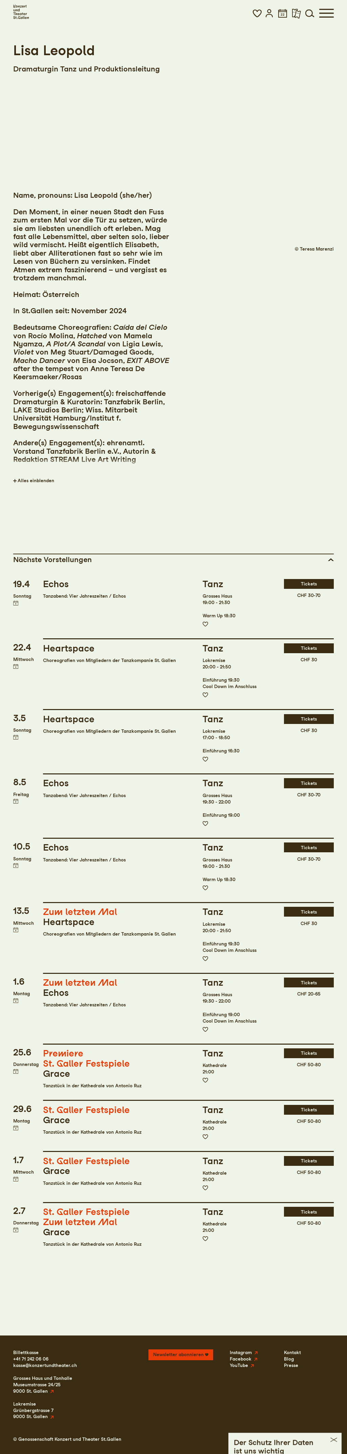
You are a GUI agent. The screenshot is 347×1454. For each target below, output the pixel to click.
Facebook (240, 1359)
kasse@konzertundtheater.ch (45, 1365)
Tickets (309, 583)
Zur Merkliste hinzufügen (205, 624)
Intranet (325, 1439)
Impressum (253, 1439)
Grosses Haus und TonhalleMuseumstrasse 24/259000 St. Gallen (42, 1384)
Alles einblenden (36, 480)
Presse (291, 1365)
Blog (289, 1359)
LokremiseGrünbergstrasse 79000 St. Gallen (33, 1410)
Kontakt (292, 1352)
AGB (307, 1439)
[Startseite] (21, 12)
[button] (257, 13)
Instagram (241, 1352)
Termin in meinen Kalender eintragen (16, 602)
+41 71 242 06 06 (30, 1359)
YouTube (239, 1365)
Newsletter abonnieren (178, 1354)
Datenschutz (283, 1439)
